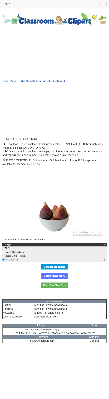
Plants (13, 81)
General (30, 81)
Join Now (34, 164)
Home (6, 4)
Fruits (21, 81)
